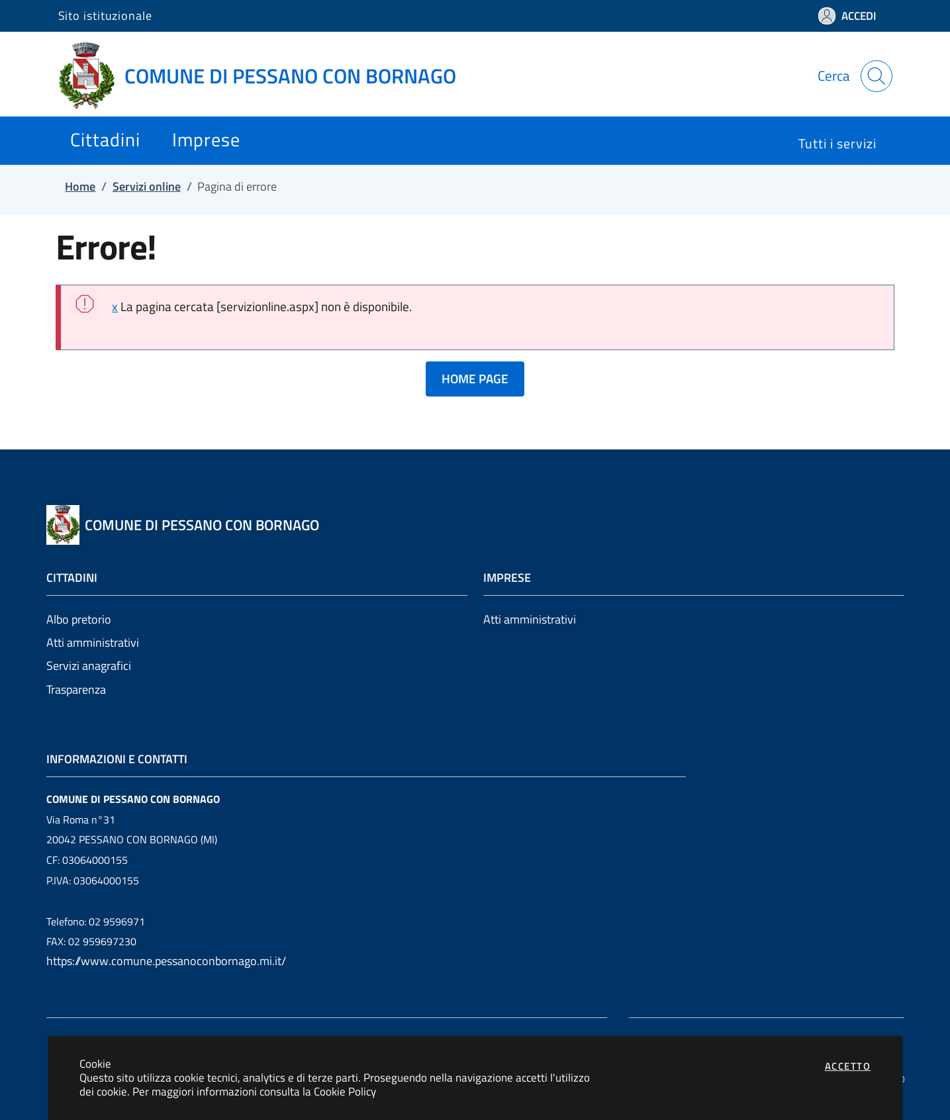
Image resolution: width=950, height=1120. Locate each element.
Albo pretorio (78, 619)
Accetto (848, 1066)
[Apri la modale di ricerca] (876, 76)
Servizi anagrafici (88, 666)
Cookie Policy (345, 1091)
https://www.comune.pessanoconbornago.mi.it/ (166, 961)
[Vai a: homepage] (265, 76)
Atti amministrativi (92, 642)
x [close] (115, 306)
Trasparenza (76, 689)
